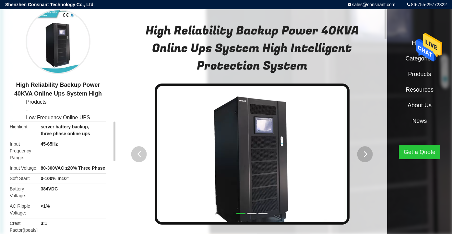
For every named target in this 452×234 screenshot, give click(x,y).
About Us (420, 105)
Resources (420, 89)
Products (36, 102)
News (419, 121)
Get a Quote (419, 152)
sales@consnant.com (373, 4)
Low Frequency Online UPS (58, 117)
